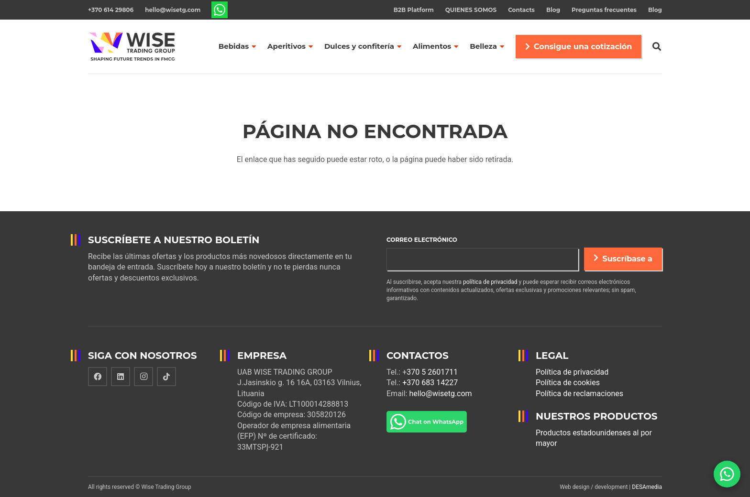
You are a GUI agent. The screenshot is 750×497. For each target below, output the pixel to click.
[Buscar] (656, 46)
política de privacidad (490, 282)
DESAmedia (647, 487)
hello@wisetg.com (440, 393)
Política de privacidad (572, 372)
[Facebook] (97, 376)
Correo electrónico (421, 239)
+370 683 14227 (430, 382)
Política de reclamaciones (579, 393)
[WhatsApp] (727, 474)
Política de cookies (568, 382)
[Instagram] (143, 376)
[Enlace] (219, 9)
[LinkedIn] (120, 376)
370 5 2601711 (432, 372)
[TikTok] (166, 376)
